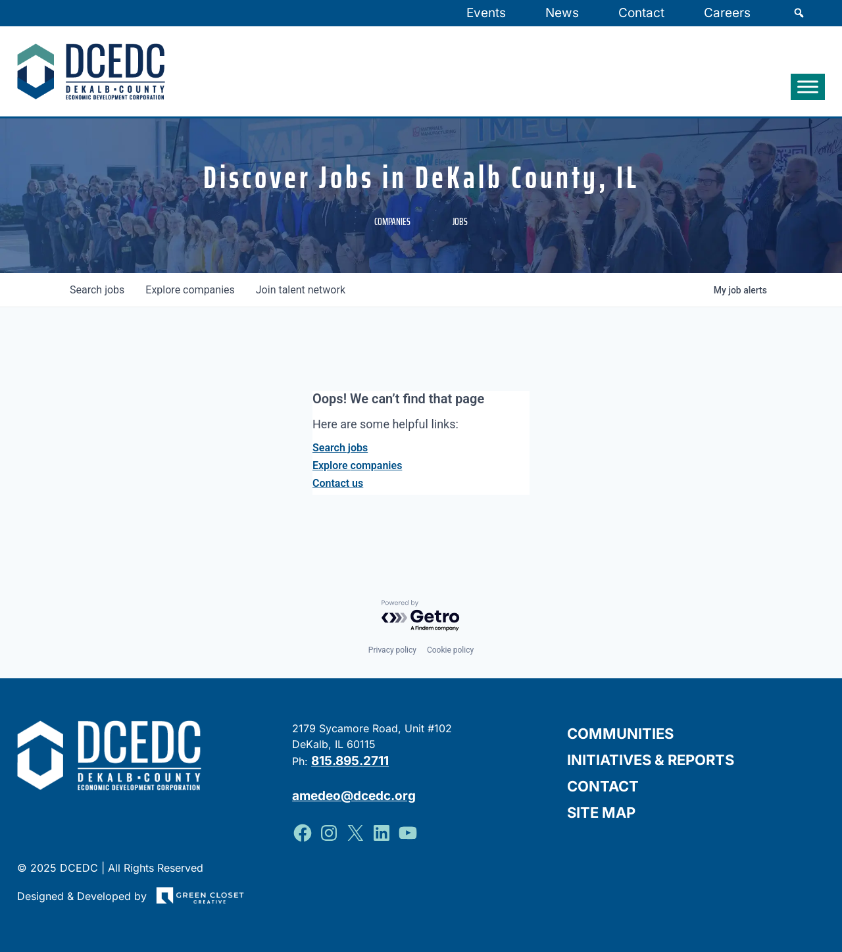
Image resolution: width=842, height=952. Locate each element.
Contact (641, 12)
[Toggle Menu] (807, 86)
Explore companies (357, 465)
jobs (97, 290)
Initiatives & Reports (650, 759)
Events (486, 12)
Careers (727, 12)
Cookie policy (450, 650)
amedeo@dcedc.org (354, 795)
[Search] (799, 13)
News (562, 12)
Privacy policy (392, 650)
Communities (620, 733)
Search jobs (340, 447)
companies (189, 290)
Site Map (601, 812)
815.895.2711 (350, 760)
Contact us (337, 483)
